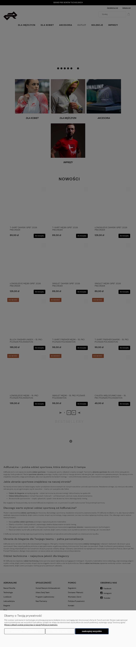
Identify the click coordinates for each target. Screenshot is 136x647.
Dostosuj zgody (60, 631)
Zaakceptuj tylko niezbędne (24, 631)
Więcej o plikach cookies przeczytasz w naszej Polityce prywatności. (31, 625)
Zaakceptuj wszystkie (92, 631)
